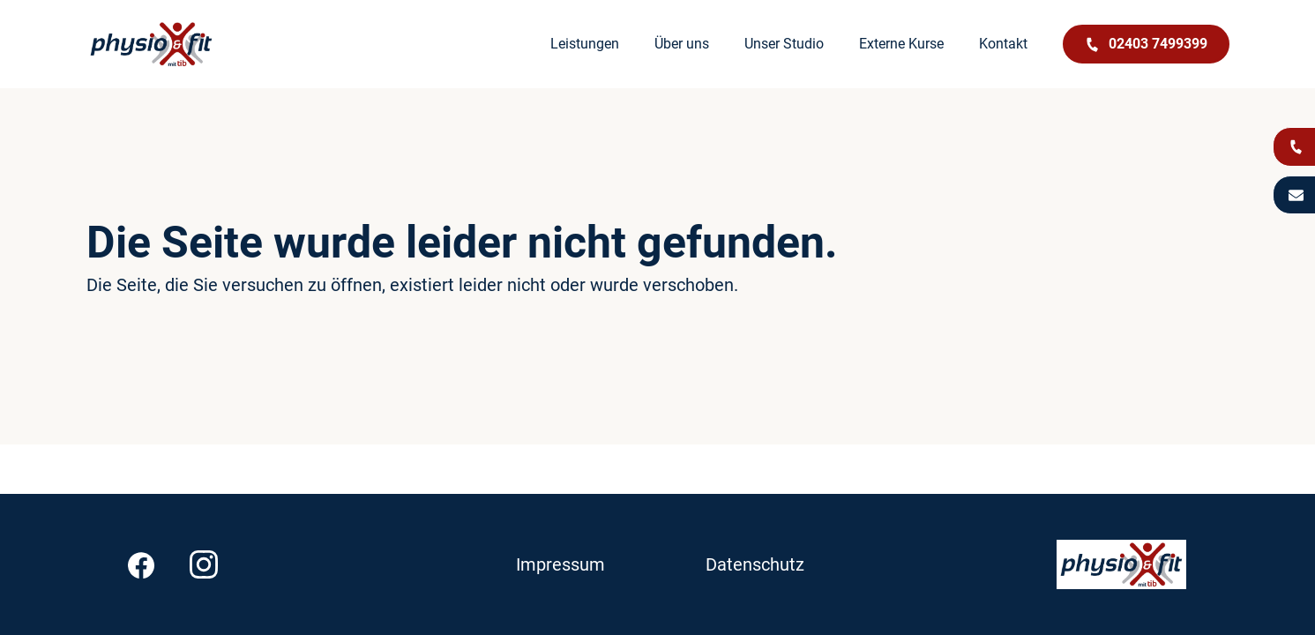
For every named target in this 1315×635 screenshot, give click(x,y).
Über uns (681, 43)
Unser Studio (784, 43)
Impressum (560, 564)
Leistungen (584, 43)
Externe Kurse (901, 43)
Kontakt (1003, 43)
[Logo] (151, 44)
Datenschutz (755, 564)
